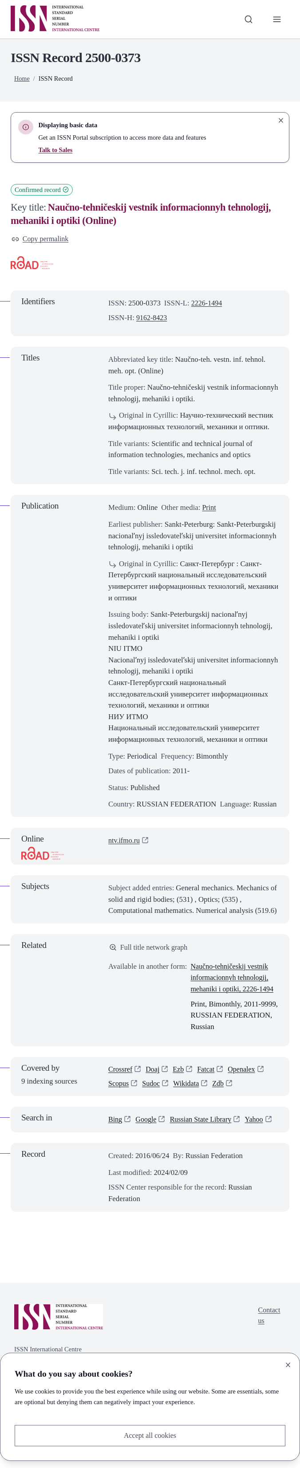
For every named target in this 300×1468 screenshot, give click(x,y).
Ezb (180, 1071)
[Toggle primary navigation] (276, 19)
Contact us (268, 1330)
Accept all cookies (150, 1435)
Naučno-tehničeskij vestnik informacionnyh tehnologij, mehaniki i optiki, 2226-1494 (233, 978)
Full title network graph (150, 948)
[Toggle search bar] (248, 19)
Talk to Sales (56, 149)
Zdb (221, 1086)
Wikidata (188, 1086)
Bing (115, 1122)
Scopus (119, 1086)
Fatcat (209, 1071)
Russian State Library (204, 1122)
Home (22, 78)
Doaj (154, 1071)
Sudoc (152, 1086)
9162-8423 (152, 318)
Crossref (121, 1071)
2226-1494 (207, 303)
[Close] (288, 1364)
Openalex (245, 1071)
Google (147, 1122)
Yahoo (117, 1134)
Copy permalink (41, 239)
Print (209, 508)
